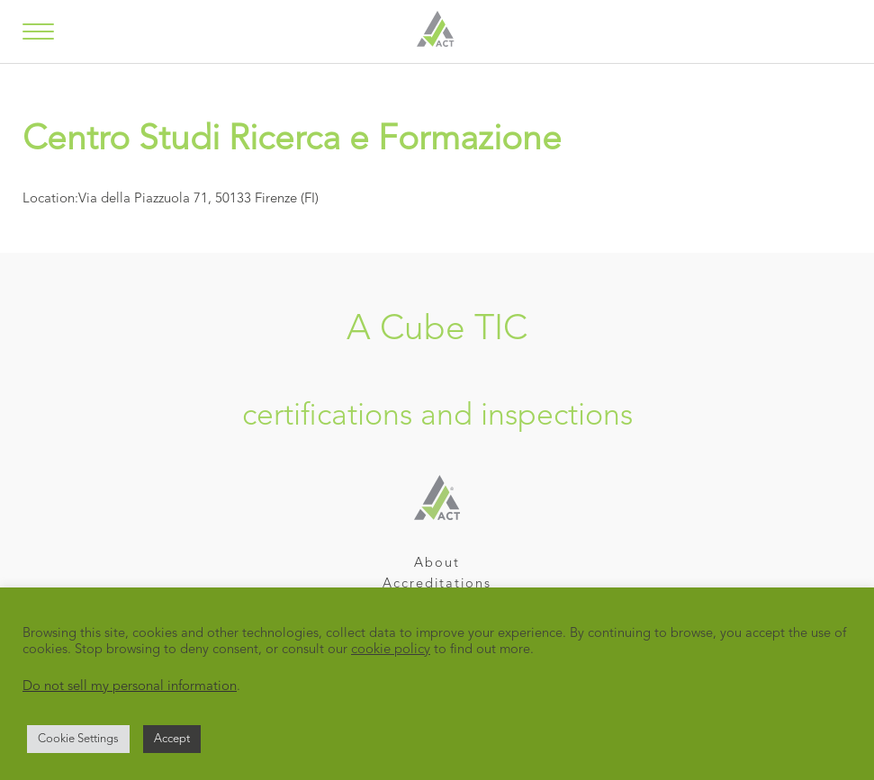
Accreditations (437, 584)
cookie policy (390, 650)
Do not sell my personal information (130, 687)
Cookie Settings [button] (78, 739)
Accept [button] (172, 739)
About (437, 563)
